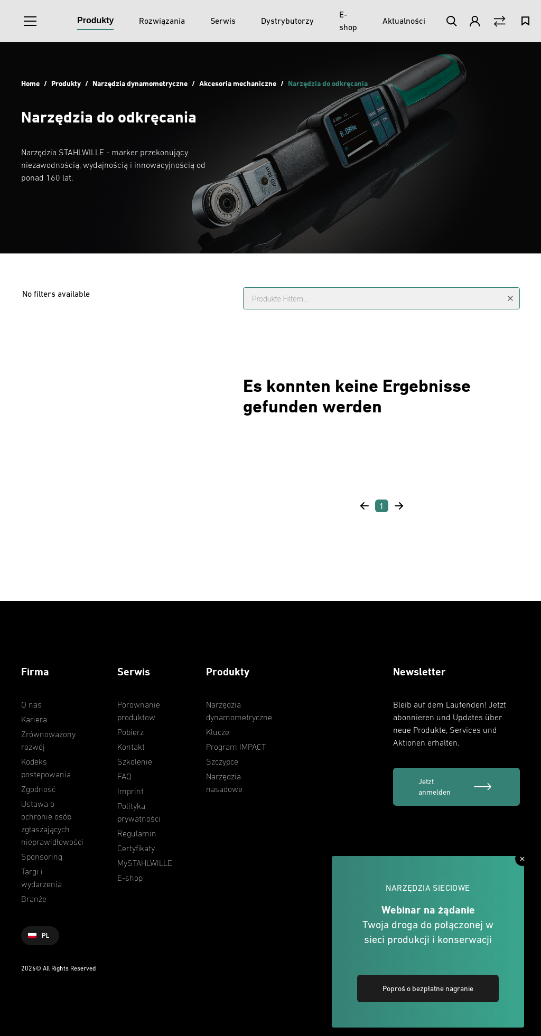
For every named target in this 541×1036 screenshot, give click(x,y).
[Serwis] (223, 21)
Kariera (34, 719)
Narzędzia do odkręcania (328, 83)
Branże (33, 898)
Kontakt (131, 746)
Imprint (130, 791)
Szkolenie (134, 761)
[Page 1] (381, 506)
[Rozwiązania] (162, 21)
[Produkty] (95, 21)
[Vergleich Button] (499, 21)
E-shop (130, 877)
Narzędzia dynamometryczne (140, 83)
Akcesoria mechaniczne (237, 83)
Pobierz (130, 732)
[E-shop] (348, 21)
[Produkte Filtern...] (381, 298)
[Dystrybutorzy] (287, 21)
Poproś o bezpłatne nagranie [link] (428, 988)
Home (30, 83)
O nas (31, 704)
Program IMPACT (236, 746)
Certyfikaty (136, 848)
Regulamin (136, 833)
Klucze (217, 732)
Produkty (66, 83)
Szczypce (222, 761)
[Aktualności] (404, 21)
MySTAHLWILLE (144, 863)
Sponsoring (41, 856)
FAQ (124, 776)
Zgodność (38, 789)
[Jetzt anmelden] (456, 787)
